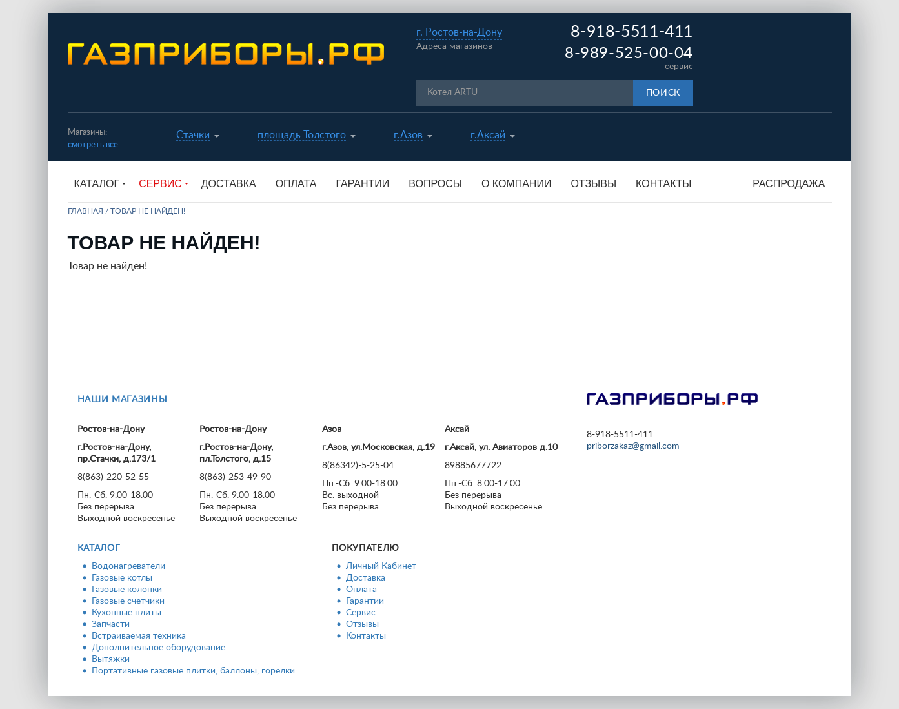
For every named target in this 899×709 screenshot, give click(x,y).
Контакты (663, 183)
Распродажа (789, 183)
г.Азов (408, 135)
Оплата (296, 183)
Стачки (193, 135)
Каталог (99, 548)
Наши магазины (122, 399)
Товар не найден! (147, 211)
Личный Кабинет (381, 566)
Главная (85, 211)
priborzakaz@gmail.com (633, 446)
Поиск (663, 93)
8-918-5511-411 (632, 32)
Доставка (228, 183)
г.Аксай (487, 135)
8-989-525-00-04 (629, 53)
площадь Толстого (302, 135)
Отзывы (593, 183)
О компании (516, 183)
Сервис (361, 612)
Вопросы (435, 183)
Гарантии (362, 183)
